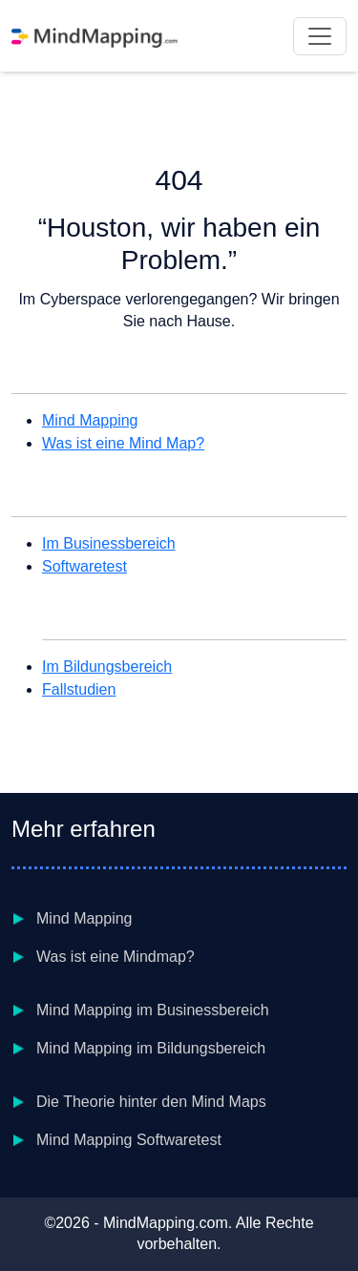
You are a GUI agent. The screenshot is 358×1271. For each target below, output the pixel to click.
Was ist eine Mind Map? (123, 443)
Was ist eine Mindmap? (115, 956)
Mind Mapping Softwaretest (128, 1140)
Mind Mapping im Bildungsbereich (150, 1048)
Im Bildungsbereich (107, 666)
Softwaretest (84, 566)
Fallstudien (79, 689)
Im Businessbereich (109, 543)
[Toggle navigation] (320, 36)
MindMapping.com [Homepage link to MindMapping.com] (165, 1223)
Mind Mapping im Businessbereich (152, 1010)
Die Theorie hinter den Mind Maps (151, 1102)
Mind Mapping (90, 420)
